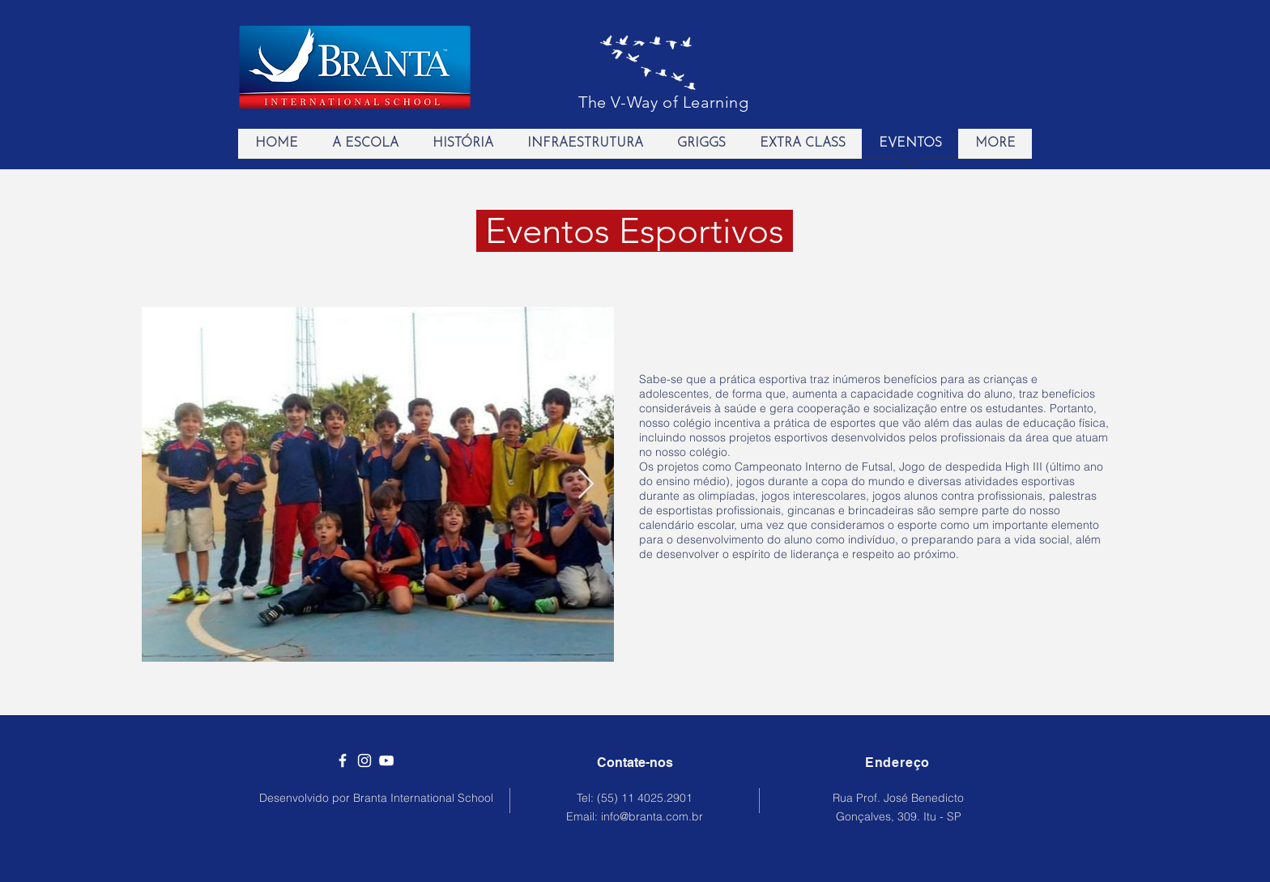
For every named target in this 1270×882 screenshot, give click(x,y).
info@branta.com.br (652, 816)
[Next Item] (586, 485)
